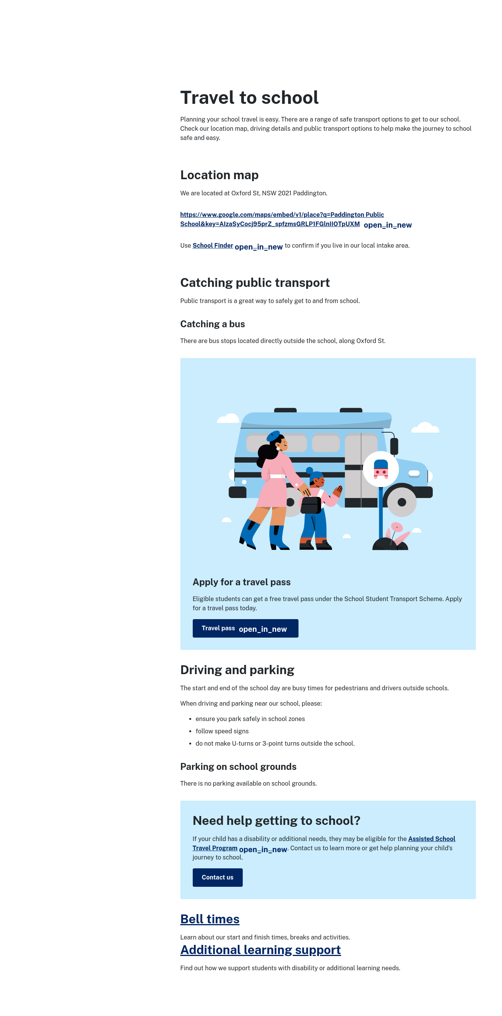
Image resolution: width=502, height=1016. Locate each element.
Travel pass (244, 629)
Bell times (210, 919)
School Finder (238, 245)
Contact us (217, 877)
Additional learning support (260, 950)
